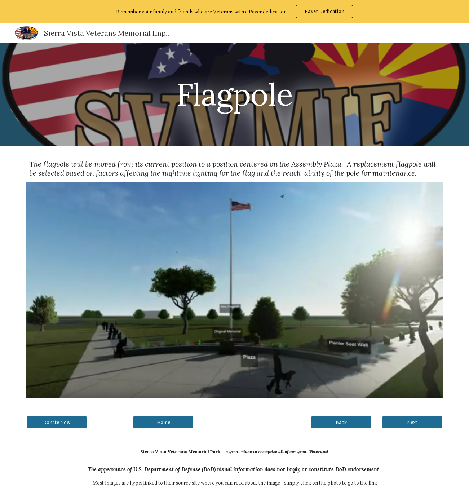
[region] (234, 11)
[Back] (341, 422)
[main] (235, 94)
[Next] (412, 422)
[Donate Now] (57, 422)
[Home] (163, 422)
